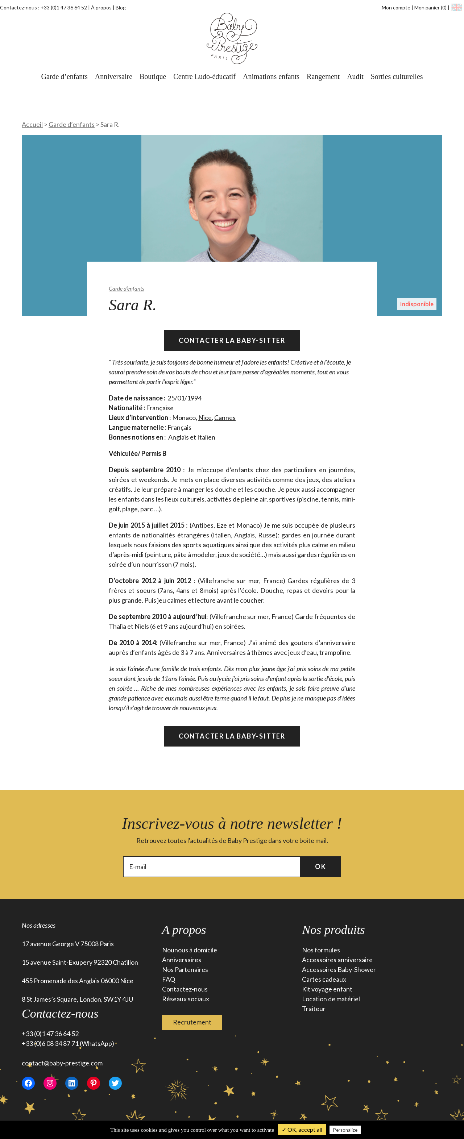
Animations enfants (271, 76)
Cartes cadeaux (324, 979)
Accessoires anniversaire (337, 960)
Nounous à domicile (189, 950)
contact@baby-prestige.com (62, 1063)
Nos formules (321, 950)
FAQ (168, 979)
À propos (101, 7)
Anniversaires (181, 960)
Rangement (323, 76)
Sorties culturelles (397, 76)
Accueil (32, 124)
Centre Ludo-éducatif (204, 76)
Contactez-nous (185, 989)
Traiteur (314, 1009)
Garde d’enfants (64, 76)
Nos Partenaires (185, 969)
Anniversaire (113, 76)
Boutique (153, 76)
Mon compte (396, 7)
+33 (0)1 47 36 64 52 (64, 7)
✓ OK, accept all (302, 1129)
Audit (355, 76)
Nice (205, 417)
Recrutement (192, 1022)
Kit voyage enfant (327, 989)
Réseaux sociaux (185, 999)
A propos (184, 929)
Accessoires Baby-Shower (339, 969)
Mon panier (431, 7)
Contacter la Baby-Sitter (232, 340)
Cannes (225, 417)
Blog (121, 7)
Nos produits (333, 929)
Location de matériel (331, 999)
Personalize (345, 1130)
